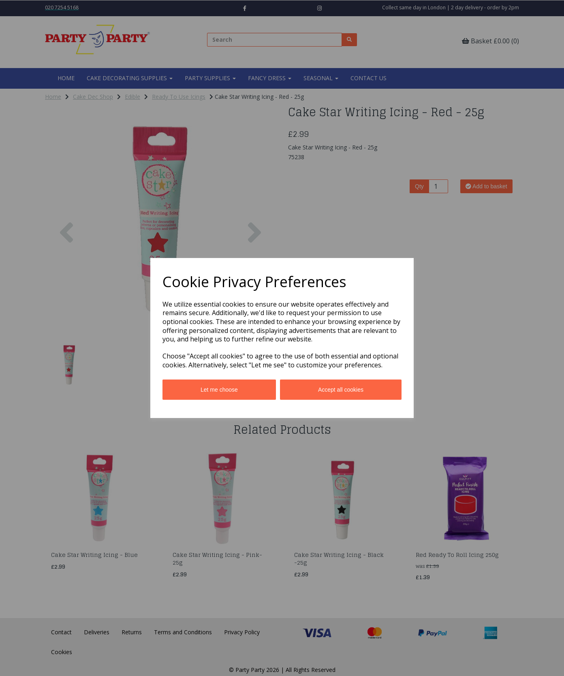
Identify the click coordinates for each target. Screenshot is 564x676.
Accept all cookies (340, 389)
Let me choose (219, 389)
